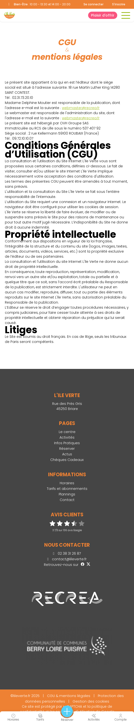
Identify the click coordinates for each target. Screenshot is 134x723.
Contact (67, 499)
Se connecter (93, 4)
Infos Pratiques (67, 443)
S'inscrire (118, 4)
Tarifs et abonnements (67, 488)
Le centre (67, 431)
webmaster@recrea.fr (81, 107)
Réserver (67, 448)
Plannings (67, 494)
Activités (67, 437)
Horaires (67, 483)
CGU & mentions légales (68, 695)
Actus (67, 454)
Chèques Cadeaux (67, 459)
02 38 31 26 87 (67, 553)
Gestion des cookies (91, 701)
